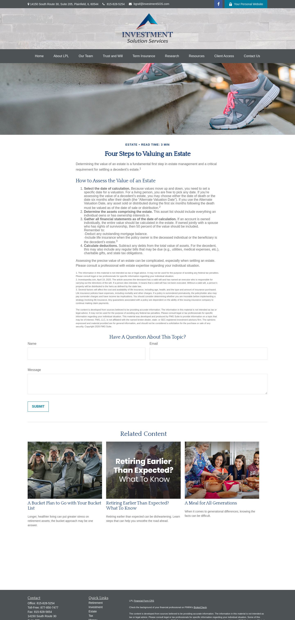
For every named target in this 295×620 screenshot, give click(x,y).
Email (154, 343)
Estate (93, 611)
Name (32, 343)
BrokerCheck (200, 607)
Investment (96, 607)
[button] (39, 56)
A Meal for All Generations (211, 503)
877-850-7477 (49, 607)
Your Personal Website (246, 4)
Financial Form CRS (144, 601)
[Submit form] (38, 406)
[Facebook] (218, 4)
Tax (91, 615)
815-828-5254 (113, 4)
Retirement (96, 602)
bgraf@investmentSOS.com (149, 4)
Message (34, 370)
